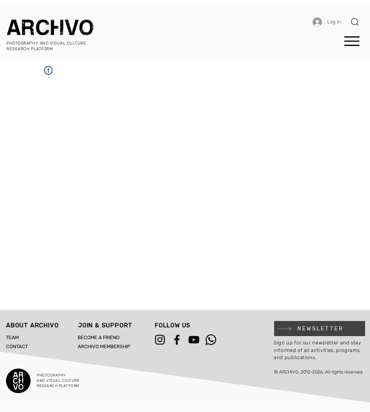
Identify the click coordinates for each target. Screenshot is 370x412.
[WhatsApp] (210, 339)
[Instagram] (159, 339)
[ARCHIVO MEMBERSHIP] (109, 346)
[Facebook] (176, 339)
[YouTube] (193, 339)
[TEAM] (23, 337)
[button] (355, 22)
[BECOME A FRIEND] (109, 337)
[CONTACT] (23, 346)
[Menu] (351, 40)
